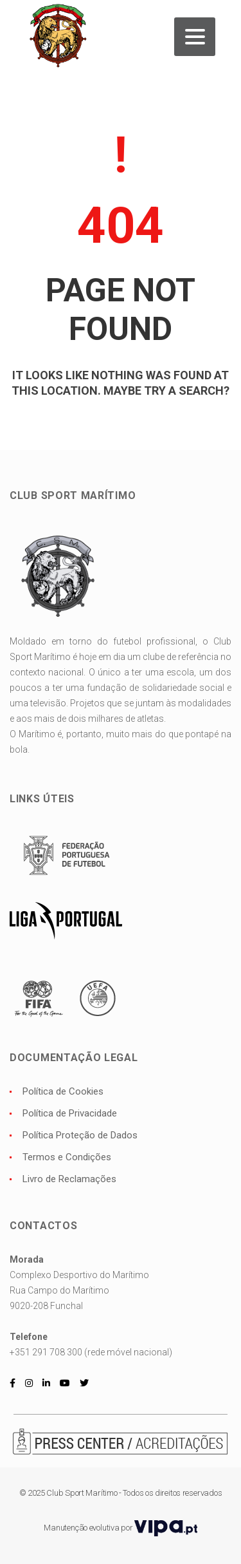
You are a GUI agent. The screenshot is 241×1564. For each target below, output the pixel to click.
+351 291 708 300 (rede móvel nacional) (91, 1352)
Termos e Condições (66, 1157)
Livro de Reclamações (69, 1179)
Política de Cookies (62, 1091)
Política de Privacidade (69, 1113)
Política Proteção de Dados (80, 1135)
